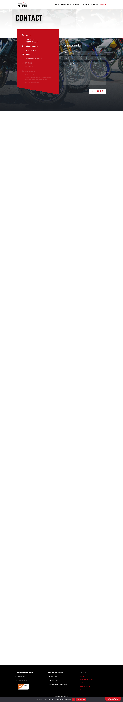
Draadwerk (65, 696)
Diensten (76, 4)
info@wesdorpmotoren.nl (33, 58)
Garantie (82, 676)
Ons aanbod (65, 4)
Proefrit (82, 683)
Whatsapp (54, 680)
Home (57, 4)
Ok (73, 699)
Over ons (86, 4)
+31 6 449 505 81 (30, 50)
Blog (81, 689)
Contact (103, 4)
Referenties (94, 4)
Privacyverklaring (85, 686)
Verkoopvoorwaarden (86, 679)
